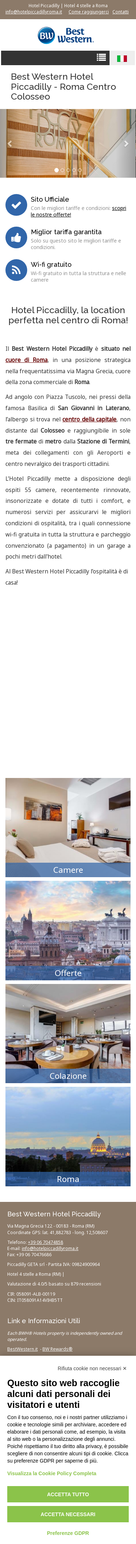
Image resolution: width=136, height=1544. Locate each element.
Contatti (120, 12)
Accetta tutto (68, 1494)
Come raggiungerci (89, 12)
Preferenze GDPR (68, 1533)
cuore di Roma (26, 360)
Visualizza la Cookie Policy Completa (51, 1473)
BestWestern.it (22, 1349)
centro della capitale (89, 419)
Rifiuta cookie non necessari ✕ (92, 1368)
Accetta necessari (68, 1514)
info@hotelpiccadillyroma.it (33, 12)
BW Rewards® (57, 1349)
